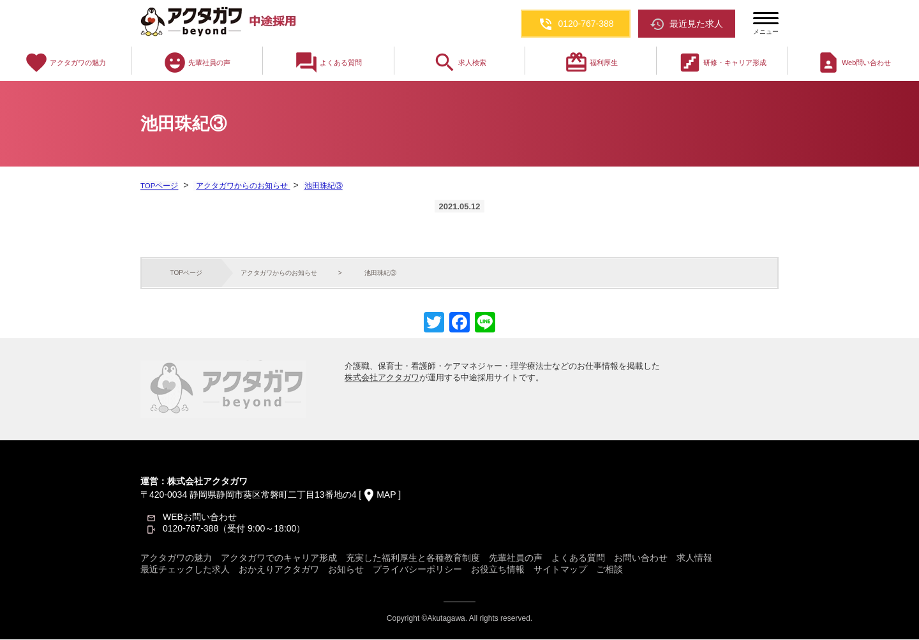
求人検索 (459, 62)
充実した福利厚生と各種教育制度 (413, 558)
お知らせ (346, 570)
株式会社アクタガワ (382, 378)
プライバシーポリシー (417, 570)
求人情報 (694, 558)
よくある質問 (328, 62)
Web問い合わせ (853, 62)
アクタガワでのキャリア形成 (279, 558)
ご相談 (609, 570)
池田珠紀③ (320, 185)
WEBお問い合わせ (200, 517)
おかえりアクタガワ (279, 570)
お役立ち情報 (498, 570)
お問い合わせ (641, 558)
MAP (386, 495)
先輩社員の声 (196, 62)
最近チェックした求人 (185, 570)
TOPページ (159, 185)
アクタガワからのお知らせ (241, 185)
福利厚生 (591, 62)
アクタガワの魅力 (65, 62)
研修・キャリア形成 (722, 62)
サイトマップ (560, 570)
